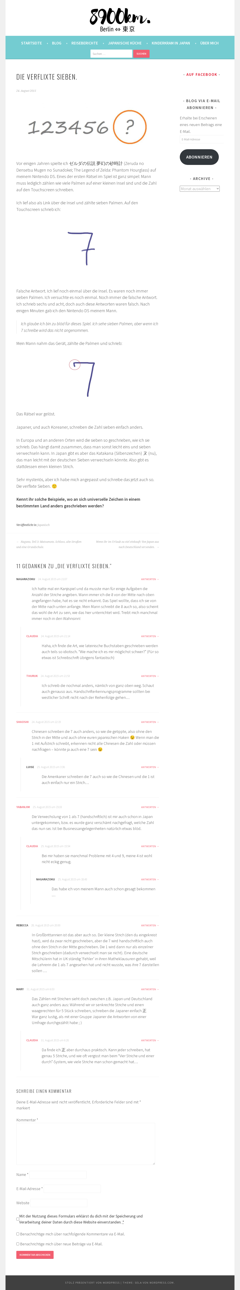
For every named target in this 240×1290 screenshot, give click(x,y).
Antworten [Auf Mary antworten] (148, 989)
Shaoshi (22, 722)
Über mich (209, 43)
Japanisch (44, 525)
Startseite (31, 43)
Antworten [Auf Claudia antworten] (148, 636)
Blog (56, 43)
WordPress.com (162, 1282)
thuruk (32, 676)
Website (22, 1202)
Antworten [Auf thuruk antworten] (148, 676)
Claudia (32, 636)
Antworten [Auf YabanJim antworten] (148, 807)
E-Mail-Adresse (29, 1188)
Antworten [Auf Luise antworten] (148, 767)
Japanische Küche (125, 43)
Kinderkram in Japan (171, 43)
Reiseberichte (84, 43)
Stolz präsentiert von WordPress (92, 1282)
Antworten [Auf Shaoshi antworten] (148, 722)
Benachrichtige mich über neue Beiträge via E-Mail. (61, 1243)
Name (22, 1174)
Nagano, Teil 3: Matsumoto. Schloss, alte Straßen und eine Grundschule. (48, 544)
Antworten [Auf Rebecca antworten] (148, 925)
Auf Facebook (201, 74)
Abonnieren (199, 157)
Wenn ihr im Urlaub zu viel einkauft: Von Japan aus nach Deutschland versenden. (127, 544)
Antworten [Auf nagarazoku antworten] (148, 579)
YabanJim (23, 807)
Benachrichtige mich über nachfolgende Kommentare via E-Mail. (72, 1233)
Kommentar (27, 1119)
